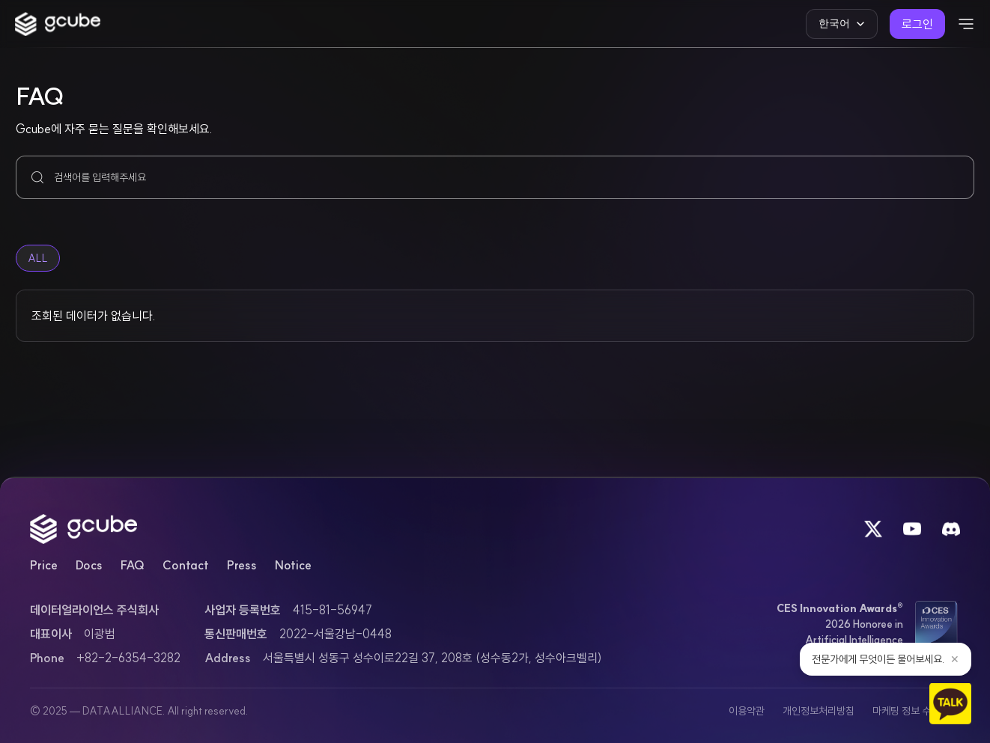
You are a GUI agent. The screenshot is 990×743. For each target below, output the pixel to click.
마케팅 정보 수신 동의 (916, 711)
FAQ (133, 564)
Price (44, 564)
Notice (293, 564)
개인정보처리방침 (818, 711)
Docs (89, 564)
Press (242, 564)
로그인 (917, 23)
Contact (186, 564)
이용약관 (747, 711)
